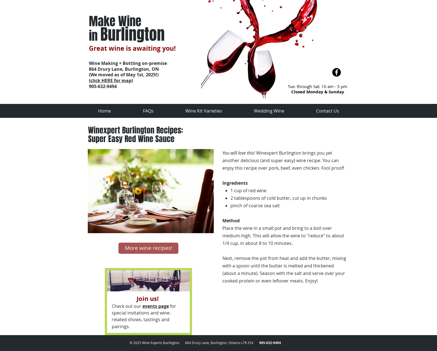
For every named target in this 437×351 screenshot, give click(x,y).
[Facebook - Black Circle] (336, 72)
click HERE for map (111, 80)
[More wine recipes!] (148, 248)
